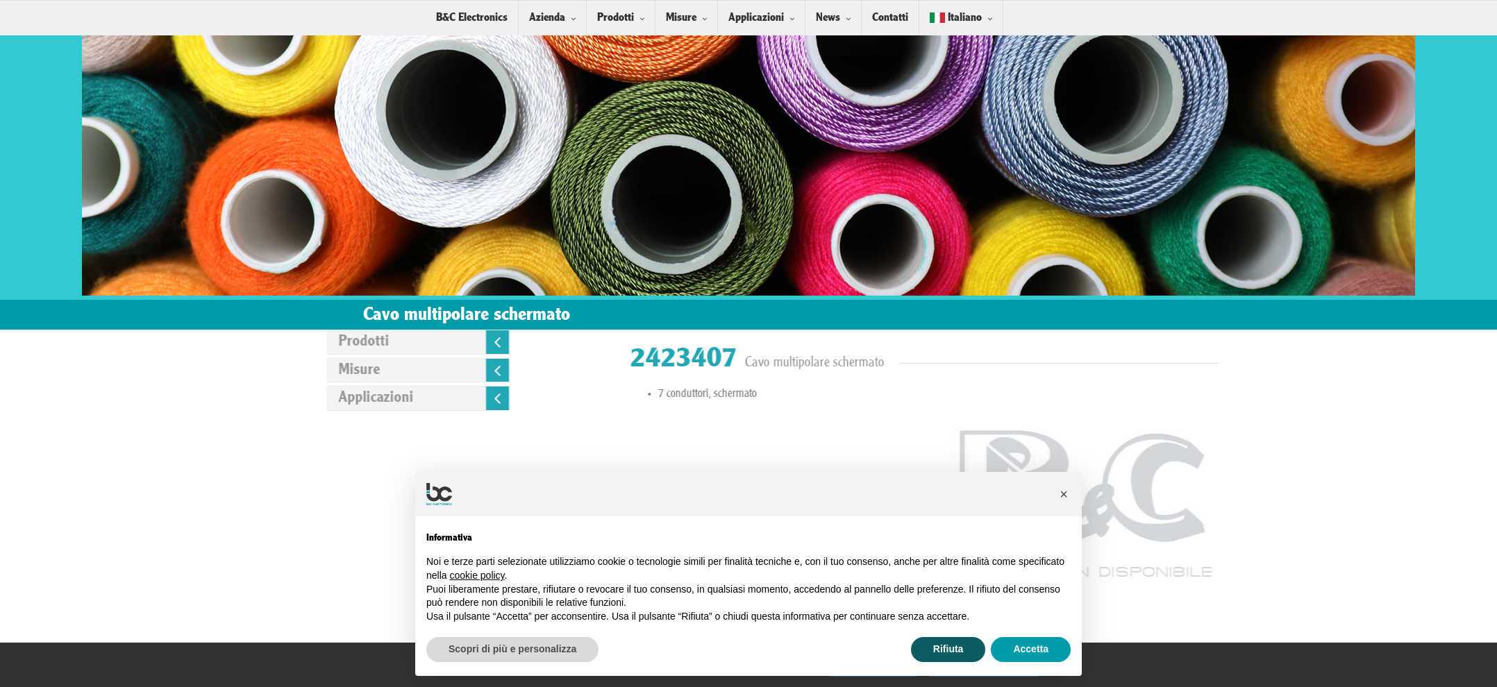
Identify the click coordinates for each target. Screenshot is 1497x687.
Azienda (547, 18)
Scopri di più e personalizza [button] (512, 648)
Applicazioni (756, 18)
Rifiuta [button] (948, 648)
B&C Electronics (472, 18)
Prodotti (615, 18)
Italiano (956, 18)
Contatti (890, 18)
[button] (1064, 494)
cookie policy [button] (476, 575)
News (828, 18)
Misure (681, 18)
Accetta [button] (1030, 648)
